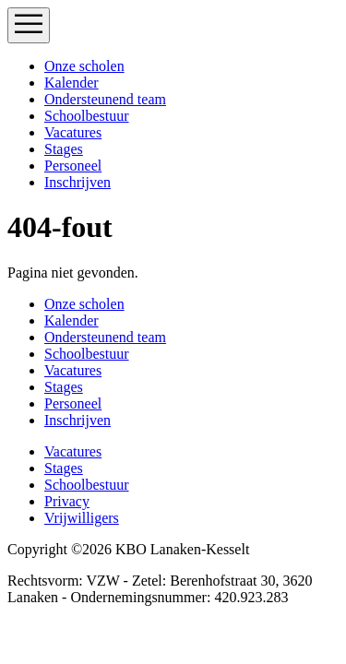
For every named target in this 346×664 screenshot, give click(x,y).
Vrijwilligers (81, 518)
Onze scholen (84, 66)
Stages (63, 149)
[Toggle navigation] (28, 25)
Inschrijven (77, 182)
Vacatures (72, 132)
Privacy (66, 501)
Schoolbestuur (86, 116)
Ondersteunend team (105, 99)
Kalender (71, 82)
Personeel (72, 165)
